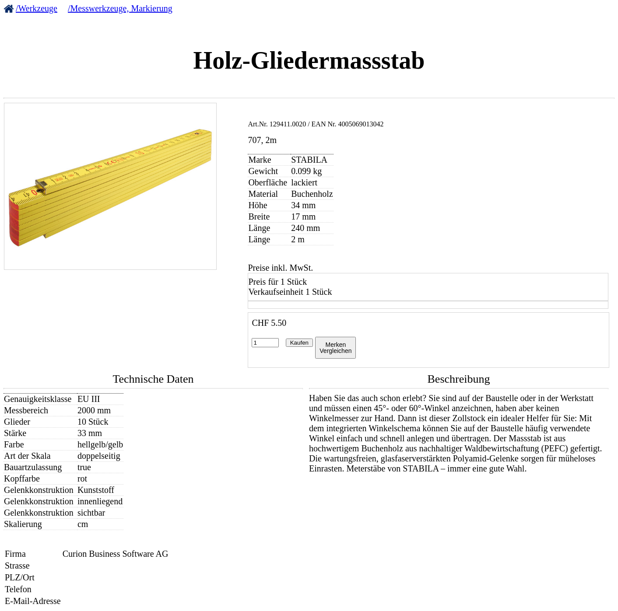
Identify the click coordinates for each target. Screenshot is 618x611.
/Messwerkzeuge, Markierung (120, 8)
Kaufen (299, 342)
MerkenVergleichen (335, 347)
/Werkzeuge (36, 8)
